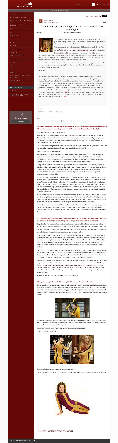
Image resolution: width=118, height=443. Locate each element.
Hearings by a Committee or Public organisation (20, 76)
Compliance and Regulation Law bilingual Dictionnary (19, 95)
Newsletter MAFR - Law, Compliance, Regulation (20, 24)
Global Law (41, 111)
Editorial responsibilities (20, 55)
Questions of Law (14, 14)
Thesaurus (20, 90)
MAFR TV (20, 32)
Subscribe (21, 121)
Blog (10, 65)
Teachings (20, 69)
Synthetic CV (13, 39)
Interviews (12, 72)
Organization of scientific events (20, 59)
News (11, 28)
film (39, 121)
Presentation (13, 35)
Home (86, 16)
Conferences (13, 62)
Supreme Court (73, 121)
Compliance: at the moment (17, 17)
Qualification (55, 121)
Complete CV (13, 42)
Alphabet (12, 84)
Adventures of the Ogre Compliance (20, 20)
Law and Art (59, 111)
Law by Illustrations (15, 87)
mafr (28, 3)
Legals (33, 440)
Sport (63, 121)
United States (84, 121)
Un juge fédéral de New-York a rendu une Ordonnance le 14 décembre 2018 (77, 50)
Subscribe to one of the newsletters (59, 10)
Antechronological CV (20, 49)
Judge (45, 121)
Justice (50, 111)
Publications (13, 52)
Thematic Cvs (20, 45)
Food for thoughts (15, 80)
